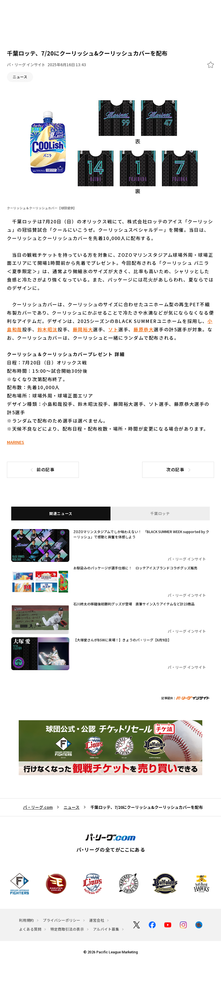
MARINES (15, 442)
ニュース (20, 76)
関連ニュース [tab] (61, 513)
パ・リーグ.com (38, 806)
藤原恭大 (144, 329)
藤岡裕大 (83, 329)
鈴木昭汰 (47, 329)
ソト (113, 329)
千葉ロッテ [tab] (160, 513)
